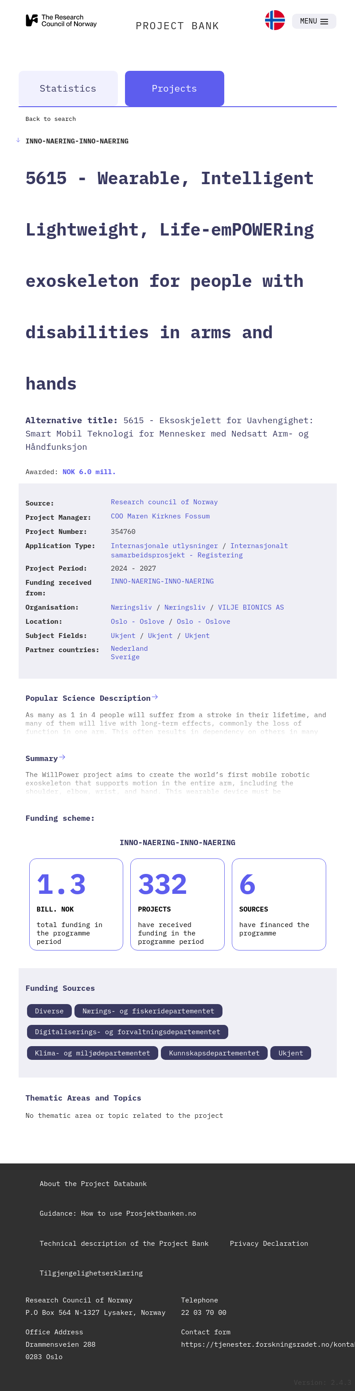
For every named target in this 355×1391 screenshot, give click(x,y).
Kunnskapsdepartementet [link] (214, 1052)
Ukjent (123, 635)
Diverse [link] (49, 1010)
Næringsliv (131, 607)
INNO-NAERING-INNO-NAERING (162, 580)
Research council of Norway (164, 501)
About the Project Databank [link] (93, 1183)
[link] (275, 21)
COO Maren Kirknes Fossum (160, 515)
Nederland (129, 648)
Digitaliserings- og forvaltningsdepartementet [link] (128, 1031)
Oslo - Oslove (137, 621)
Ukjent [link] (290, 1052)
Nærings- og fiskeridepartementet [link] (148, 1010)
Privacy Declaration (269, 1243)
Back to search (51, 119)
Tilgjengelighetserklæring (91, 1272)
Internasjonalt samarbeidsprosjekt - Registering (199, 550)
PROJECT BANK (177, 25)
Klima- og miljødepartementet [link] (92, 1052)
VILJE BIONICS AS (251, 607)
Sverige (125, 656)
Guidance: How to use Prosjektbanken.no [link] (118, 1213)
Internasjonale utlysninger (164, 545)
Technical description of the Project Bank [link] (124, 1243)
